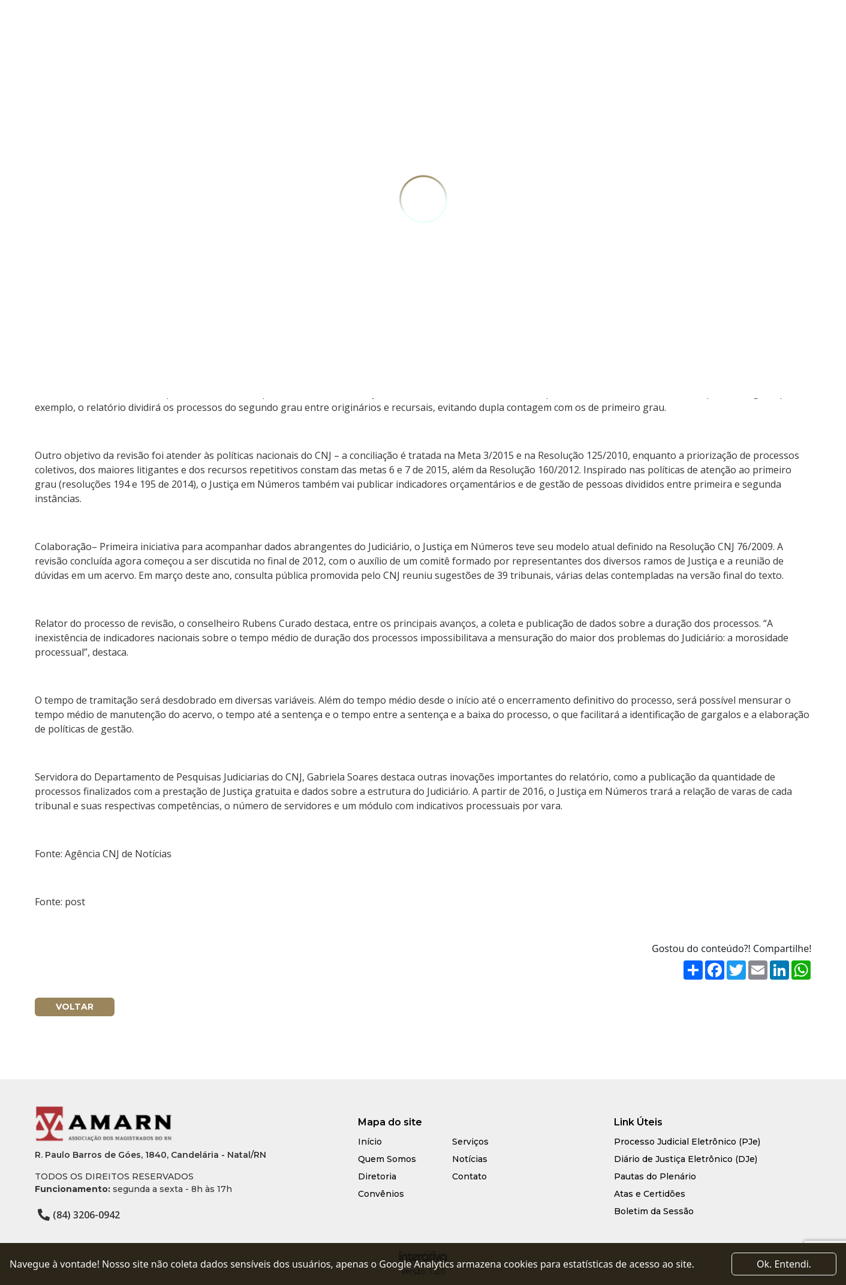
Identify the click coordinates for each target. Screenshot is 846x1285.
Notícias (469, 1159)
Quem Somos (387, 1159)
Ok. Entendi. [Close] (784, 1264)
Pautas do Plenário (655, 1176)
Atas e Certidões (649, 1193)
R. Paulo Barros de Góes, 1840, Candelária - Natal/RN (150, 1154)
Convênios (381, 1193)
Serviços (470, 1141)
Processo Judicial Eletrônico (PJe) (687, 1141)
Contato (469, 1176)
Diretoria (377, 1176)
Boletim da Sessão (654, 1211)
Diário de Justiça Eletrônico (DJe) (685, 1159)
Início (370, 1141)
